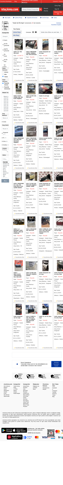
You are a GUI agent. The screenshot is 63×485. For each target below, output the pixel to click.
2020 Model (5, 107)
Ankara (5, 167)
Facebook (54, 387)
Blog (15, 1)
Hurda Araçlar (17, 393)
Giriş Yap (58, 5)
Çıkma (6, 72)
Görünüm (28, 32)
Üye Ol (57, 9)
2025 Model (5, 99)
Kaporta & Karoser (31, 17)
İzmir (5, 168)
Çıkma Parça (17, 17)
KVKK (5, 393)
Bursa (5, 170)
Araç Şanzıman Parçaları (25, 390)
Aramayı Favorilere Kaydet (56, 364)
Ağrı (5, 176)
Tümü (6, 76)
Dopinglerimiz (46, 387)
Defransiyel (26, 403)
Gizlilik (5, 391)
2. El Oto (15, 389)
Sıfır (5, 74)
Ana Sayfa (6, 17)
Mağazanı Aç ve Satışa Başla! (36, 388)
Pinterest (54, 393)
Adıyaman (5, 173)
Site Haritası (6, 394)
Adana (5, 171)
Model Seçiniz (5, 96)
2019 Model (5, 109)
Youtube (54, 392)
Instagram (54, 390)
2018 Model (5, 110)
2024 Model (5, 101)
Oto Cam (25, 399)
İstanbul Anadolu (5, 165)
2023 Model (5, 102)
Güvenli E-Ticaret (58, 1)
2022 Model (5, 104)
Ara (5, 181)
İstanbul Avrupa (5, 163)
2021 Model (5, 106)
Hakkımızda (6, 396)
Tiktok (53, 395)
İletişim (44, 389)
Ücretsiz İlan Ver (58, 12)
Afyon (5, 174)
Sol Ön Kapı (44, 17)
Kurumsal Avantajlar (6, 1)
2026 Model (5, 98)
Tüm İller (5, 162)
